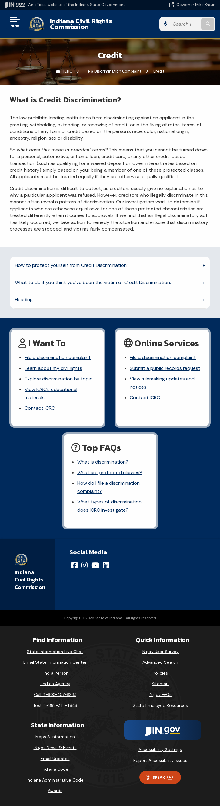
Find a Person (55, 673)
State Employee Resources (160, 705)
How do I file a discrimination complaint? (108, 487)
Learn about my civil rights (53, 368)
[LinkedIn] (106, 565)
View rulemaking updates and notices (162, 383)
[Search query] (185, 24)
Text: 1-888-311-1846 (55, 705)
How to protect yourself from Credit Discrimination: (71, 265)
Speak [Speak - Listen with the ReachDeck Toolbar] (159, 777)
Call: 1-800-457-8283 (55, 694)
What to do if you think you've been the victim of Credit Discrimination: (93, 282)
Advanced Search (160, 662)
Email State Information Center (55, 662)
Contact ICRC (40, 408)
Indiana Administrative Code (55, 780)
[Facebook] (74, 565)
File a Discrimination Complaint (112, 71)
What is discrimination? (102, 462)
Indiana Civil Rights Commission (81, 24)
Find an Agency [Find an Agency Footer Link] (55, 683)
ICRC (67, 71)
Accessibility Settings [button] (160, 749)
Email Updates (55, 758)
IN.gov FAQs (160, 694)
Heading (24, 299)
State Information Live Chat (55, 651)
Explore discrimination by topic (58, 379)
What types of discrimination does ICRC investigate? (109, 506)
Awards (55, 790)
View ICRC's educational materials (51, 393)
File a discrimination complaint (58, 357)
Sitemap (160, 683)
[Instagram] (84, 565)
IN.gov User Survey (160, 651)
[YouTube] (95, 565)
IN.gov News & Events (55, 747)
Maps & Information (55, 737)
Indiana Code (55, 769)
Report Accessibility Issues (160, 760)
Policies (160, 673)
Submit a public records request (165, 368)
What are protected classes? (109, 472)
